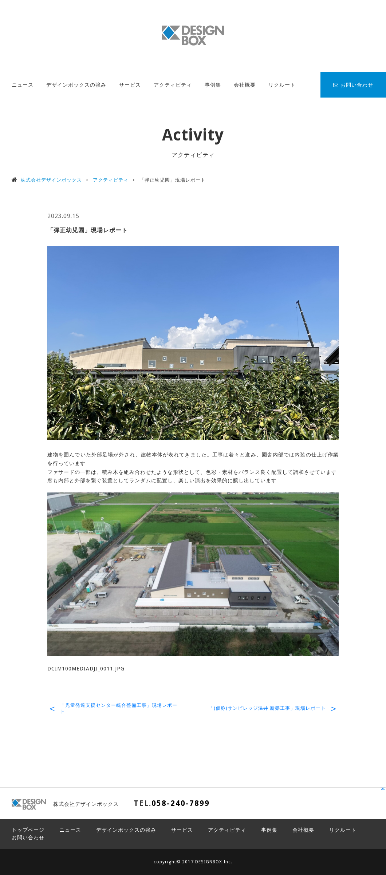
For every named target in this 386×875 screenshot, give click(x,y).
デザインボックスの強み (76, 85)
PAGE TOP (348, 806)
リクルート (282, 85)
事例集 (213, 85)
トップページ (28, 830)
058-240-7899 (180, 803)
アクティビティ (173, 85)
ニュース (23, 85)
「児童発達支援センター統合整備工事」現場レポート (118, 708)
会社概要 (245, 85)
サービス (130, 85)
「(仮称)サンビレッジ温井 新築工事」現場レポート (267, 708)
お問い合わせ (353, 85)
